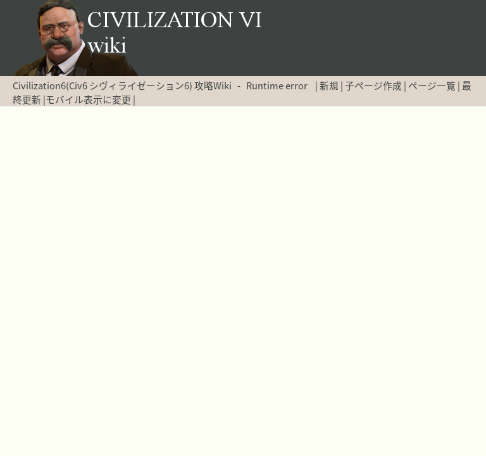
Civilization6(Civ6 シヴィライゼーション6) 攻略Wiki (122, 85)
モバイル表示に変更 (88, 99)
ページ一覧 (432, 85)
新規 (329, 85)
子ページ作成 (373, 85)
